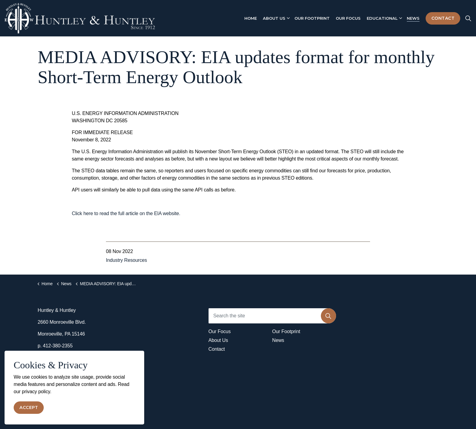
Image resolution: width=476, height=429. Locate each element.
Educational (382, 18)
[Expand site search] (468, 18)
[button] (328, 315)
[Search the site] (272, 315)
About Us (274, 18)
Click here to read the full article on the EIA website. (126, 213)
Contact (443, 18)
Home (250, 18)
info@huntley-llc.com (60, 357)
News (413, 18)
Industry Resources (126, 260)
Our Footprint (312, 18)
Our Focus (348, 18)
